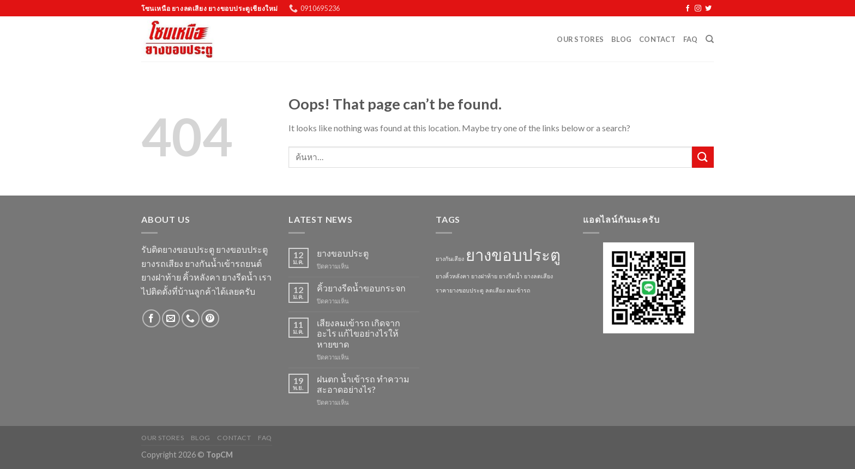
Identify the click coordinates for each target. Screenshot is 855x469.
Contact (657, 39)
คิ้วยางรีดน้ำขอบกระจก (361, 288)
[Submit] (703, 157)
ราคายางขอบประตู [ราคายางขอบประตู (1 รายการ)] (460, 290)
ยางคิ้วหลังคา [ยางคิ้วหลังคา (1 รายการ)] (452, 275)
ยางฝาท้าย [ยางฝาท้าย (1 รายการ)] (484, 275)
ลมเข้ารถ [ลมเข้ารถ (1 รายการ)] (518, 290)
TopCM (219, 454)
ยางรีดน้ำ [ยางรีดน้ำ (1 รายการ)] (510, 275)
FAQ (690, 39)
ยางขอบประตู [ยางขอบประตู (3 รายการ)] (513, 254)
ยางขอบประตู (343, 253)
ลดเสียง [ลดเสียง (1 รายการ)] (495, 290)
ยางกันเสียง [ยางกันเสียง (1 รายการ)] (450, 258)
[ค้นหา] (710, 39)
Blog (621, 39)
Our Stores (580, 39)
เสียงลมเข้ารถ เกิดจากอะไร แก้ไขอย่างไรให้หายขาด (358, 333)
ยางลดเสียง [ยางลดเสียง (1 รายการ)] (538, 275)
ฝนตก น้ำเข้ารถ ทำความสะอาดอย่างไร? (363, 384)
